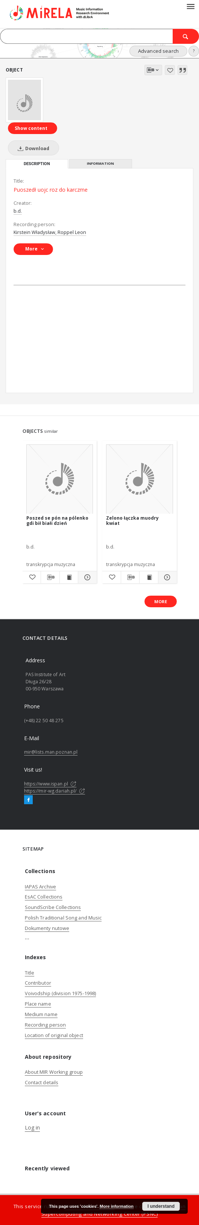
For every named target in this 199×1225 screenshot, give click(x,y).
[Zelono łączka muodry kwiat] (139, 479)
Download (32, 148)
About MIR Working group (54, 1072)
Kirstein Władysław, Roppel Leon (50, 232)
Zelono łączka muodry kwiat (132, 520)
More (160, 601)
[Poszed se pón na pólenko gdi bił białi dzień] (60, 479)
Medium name (41, 1014)
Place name (38, 1004)
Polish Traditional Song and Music (63, 918)
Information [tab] (100, 163)
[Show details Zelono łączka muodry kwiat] (166, 577)
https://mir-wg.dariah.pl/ (54, 791)
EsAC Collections (44, 897)
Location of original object (54, 1035)
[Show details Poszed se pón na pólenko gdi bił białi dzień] (86, 577)
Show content (31, 128)
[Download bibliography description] (50, 577)
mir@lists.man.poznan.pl (51, 752)
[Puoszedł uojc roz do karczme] (24, 100)
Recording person (45, 1025)
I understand (161, 1206)
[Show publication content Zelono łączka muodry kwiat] (149, 577)
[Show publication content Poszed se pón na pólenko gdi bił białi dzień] (69, 577)
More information (117, 1206)
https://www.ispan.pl (50, 784)
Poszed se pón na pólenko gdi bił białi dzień (57, 520)
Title (30, 973)
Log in (32, 1127)
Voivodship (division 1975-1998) (60, 993)
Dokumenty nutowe (47, 928)
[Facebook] (28, 800)
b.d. (18, 211)
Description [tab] (37, 163)
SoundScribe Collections (53, 907)
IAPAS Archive (40, 887)
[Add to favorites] (170, 70)
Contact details (42, 1082)
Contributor (38, 983)
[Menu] (190, 6)
